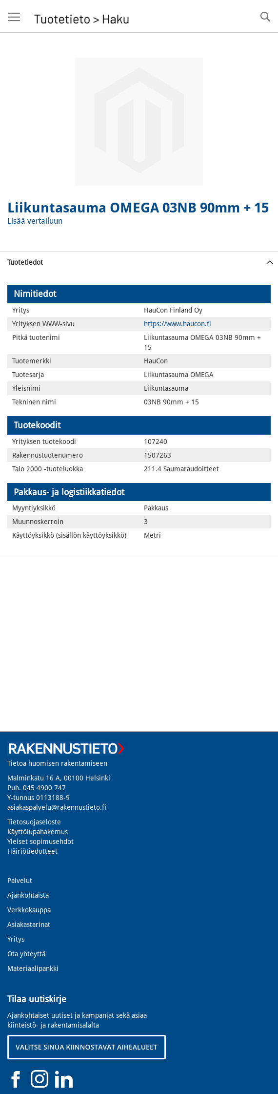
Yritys (15, 939)
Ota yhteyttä (26, 954)
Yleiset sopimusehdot (40, 841)
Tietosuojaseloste (34, 822)
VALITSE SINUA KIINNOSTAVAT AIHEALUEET (87, 1047)
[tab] (139, 262)
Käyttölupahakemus (37, 832)
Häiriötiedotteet (32, 851)
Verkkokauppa (29, 910)
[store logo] (82, 16)
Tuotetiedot (25, 262)
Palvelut (19, 880)
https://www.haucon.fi (177, 324)
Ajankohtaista (28, 895)
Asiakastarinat (28, 924)
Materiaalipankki (33, 968)
